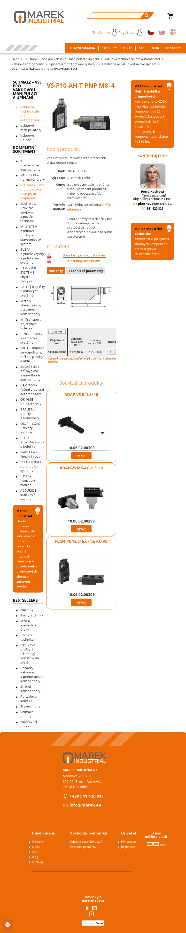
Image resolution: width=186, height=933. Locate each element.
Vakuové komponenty (28, 64)
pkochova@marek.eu (155, 203)
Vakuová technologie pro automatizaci (132, 59)
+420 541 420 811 (87, 796)
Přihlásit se (104, 32)
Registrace (131, 32)
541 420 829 (155, 208)
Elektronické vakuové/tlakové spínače (129, 64)
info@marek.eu (85, 805)
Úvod (15, 59)
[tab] (56, 271)
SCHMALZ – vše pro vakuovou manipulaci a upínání (62, 59)
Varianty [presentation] (56, 271)
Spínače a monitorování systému (73, 64)
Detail (81, 456)
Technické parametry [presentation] (86, 271)
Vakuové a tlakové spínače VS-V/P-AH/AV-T (45, 69)
